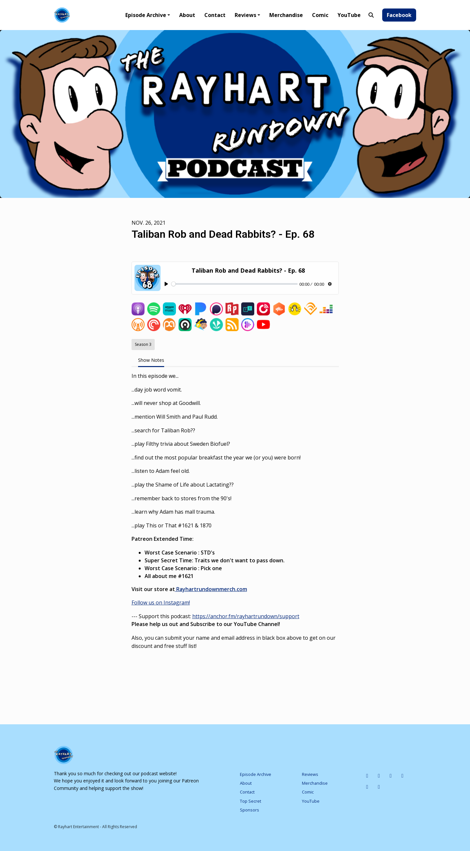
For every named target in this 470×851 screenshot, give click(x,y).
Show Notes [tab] (151, 360)
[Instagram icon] (379, 775)
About (187, 15)
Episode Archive (145, 15)
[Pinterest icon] (379, 786)
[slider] (234, 284)
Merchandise (286, 15)
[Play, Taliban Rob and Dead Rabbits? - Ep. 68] (166, 284)
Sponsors (249, 810)
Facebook (399, 15)
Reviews (245, 15)
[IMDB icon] (367, 775)
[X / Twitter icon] (402, 775)
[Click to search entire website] (371, 15)
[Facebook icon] (367, 786)
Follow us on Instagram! (161, 602)
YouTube (349, 15)
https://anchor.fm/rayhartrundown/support (245, 616)
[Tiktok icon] (390, 775)
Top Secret (250, 801)
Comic (320, 15)
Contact (215, 15)
